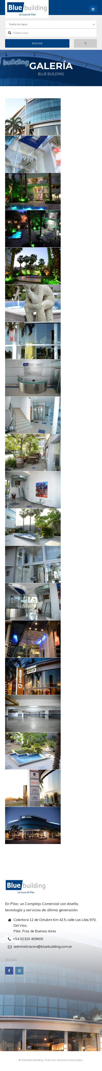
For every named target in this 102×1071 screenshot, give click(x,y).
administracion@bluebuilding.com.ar (43, 946)
